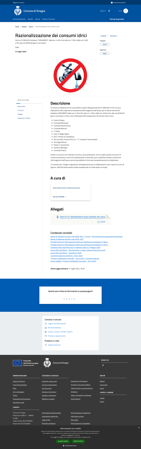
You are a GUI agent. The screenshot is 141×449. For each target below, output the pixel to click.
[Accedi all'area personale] (118, 2)
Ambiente (74, 392)
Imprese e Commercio (49, 392)
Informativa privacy (77, 416)
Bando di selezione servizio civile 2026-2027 (67, 239)
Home (17, 26)
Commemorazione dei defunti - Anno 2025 (67, 255)
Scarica (101, 221)
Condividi (105, 36)
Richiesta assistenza (48, 423)
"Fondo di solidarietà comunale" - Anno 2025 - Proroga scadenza (75, 258)
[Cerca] (125, 11)
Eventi (102, 401)
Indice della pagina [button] (23, 100)
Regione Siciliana (18, 2)
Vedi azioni (114, 36)
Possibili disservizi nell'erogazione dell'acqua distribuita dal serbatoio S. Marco (79, 242)
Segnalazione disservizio (50, 416)
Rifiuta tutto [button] (78, 441)
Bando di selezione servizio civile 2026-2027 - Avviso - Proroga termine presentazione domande (86, 236)
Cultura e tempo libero (49, 385)
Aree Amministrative (20, 385)
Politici (15, 395)
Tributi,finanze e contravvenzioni (82, 388)
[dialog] (70, 437)
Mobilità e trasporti (48, 399)
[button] (70, 446)
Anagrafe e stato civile (49, 381)
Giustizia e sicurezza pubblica (80, 385)
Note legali (74, 420)
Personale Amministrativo (21, 399)
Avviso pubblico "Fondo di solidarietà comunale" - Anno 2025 (73, 261)
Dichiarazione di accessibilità (80, 423)
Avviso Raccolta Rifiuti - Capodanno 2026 (66, 253)
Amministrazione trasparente (80, 413)
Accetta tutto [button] (63, 441)
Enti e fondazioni (18, 392)
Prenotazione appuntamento (51, 413)
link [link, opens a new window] (89, 437)
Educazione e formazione (79, 381)
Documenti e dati (18, 402)
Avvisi (31, 26)
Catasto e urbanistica (49, 395)
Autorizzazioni (75, 399)
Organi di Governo (19, 381)
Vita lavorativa (47, 388)
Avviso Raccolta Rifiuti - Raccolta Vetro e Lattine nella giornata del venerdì (78, 250)
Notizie (102, 381)
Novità (24, 26)
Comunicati (103, 385)
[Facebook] (108, 11)
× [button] (139, 427)
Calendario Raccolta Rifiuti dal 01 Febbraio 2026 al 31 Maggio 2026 (75, 247)
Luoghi (102, 398)
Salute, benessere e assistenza (81, 395)
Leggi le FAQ (46, 420)
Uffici (14, 388)
